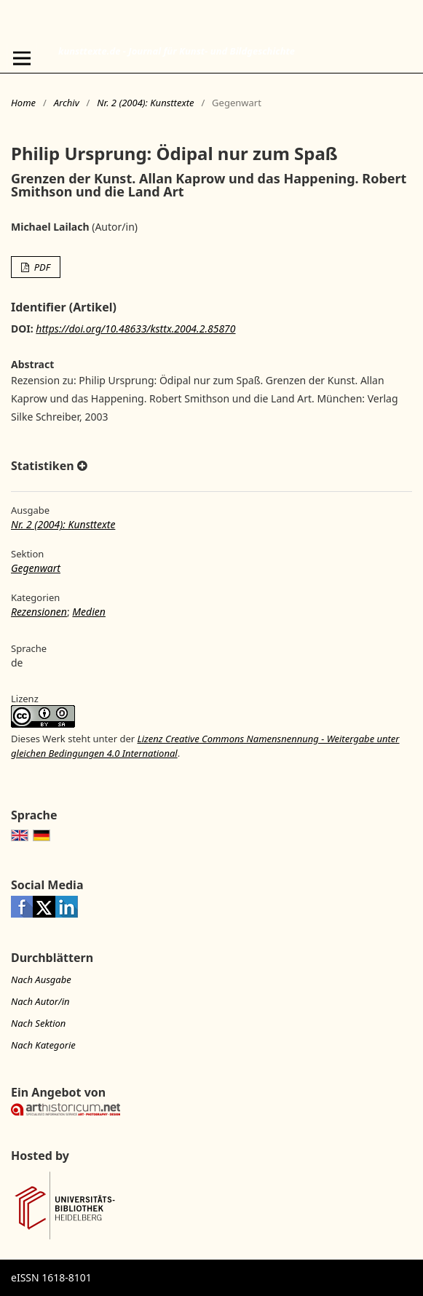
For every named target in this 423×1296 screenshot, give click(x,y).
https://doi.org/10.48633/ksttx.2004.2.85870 (135, 328)
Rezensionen (39, 612)
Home (23, 102)
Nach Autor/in (40, 1001)
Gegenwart (35, 568)
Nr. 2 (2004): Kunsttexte (145, 102)
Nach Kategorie (43, 1044)
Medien (89, 612)
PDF (40, 267)
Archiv (66, 102)
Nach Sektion (38, 1023)
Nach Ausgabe (41, 979)
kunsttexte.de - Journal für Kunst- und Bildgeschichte (176, 50)
